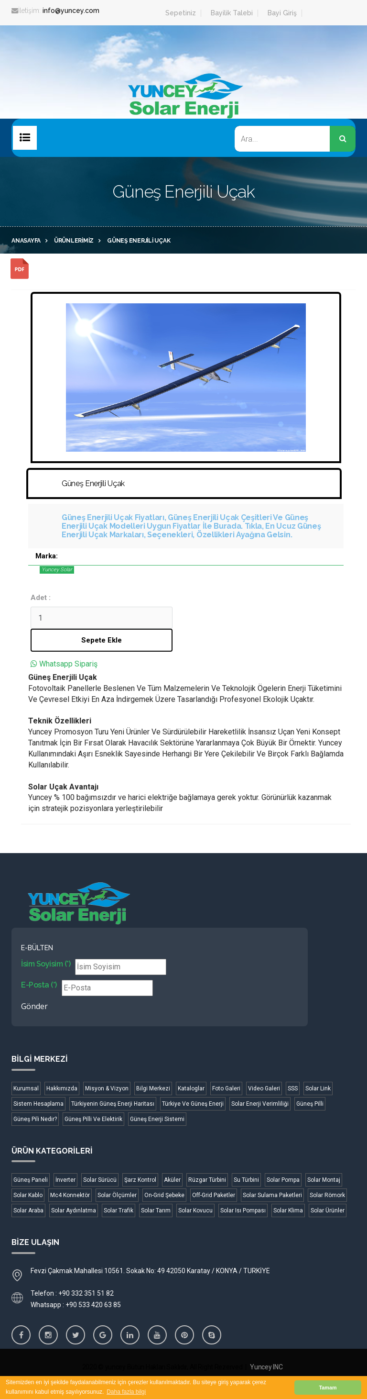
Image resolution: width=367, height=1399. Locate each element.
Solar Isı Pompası (243, 1210)
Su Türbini (246, 1180)
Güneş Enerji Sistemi (157, 1119)
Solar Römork (327, 1195)
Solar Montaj (323, 1180)
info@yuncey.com (71, 10)
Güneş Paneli (30, 1180)
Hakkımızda (61, 1088)
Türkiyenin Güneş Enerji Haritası (112, 1103)
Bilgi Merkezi (153, 1088)
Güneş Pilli (310, 1103)
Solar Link (318, 1088)
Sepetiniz (180, 13)
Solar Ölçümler (117, 1195)
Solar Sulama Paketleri (272, 1195)
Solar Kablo (28, 1195)
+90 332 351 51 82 (86, 1293)
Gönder (34, 1006)
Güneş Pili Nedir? (35, 1119)
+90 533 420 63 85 (93, 1305)
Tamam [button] (327, 1387)
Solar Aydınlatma (73, 1210)
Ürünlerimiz (74, 240)
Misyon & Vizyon (107, 1088)
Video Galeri (264, 1088)
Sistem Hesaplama (38, 1103)
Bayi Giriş (282, 13)
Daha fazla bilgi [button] (126, 1391)
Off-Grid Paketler (213, 1195)
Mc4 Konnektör (70, 1195)
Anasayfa (26, 240)
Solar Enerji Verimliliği (260, 1103)
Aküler (172, 1180)
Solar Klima (288, 1210)
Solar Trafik (118, 1210)
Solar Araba (28, 1210)
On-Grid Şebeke (164, 1195)
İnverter (65, 1180)
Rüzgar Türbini (207, 1180)
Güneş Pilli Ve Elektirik (93, 1119)
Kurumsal (26, 1088)
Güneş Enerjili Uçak (138, 240)
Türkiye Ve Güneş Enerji (193, 1103)
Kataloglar (191, 1088)
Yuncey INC (266, 1367)
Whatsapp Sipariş (68, 663)
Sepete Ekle (101, 640)
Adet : (41, 597)
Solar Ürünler (328, 1210)
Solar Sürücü (100, 1180)
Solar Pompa (283, 1180)
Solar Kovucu (195, 1210)
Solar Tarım (156, 1210)
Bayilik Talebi (232, 13)
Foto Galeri (226, 1088)
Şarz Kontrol (140, 1180)
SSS (293, 1088)
